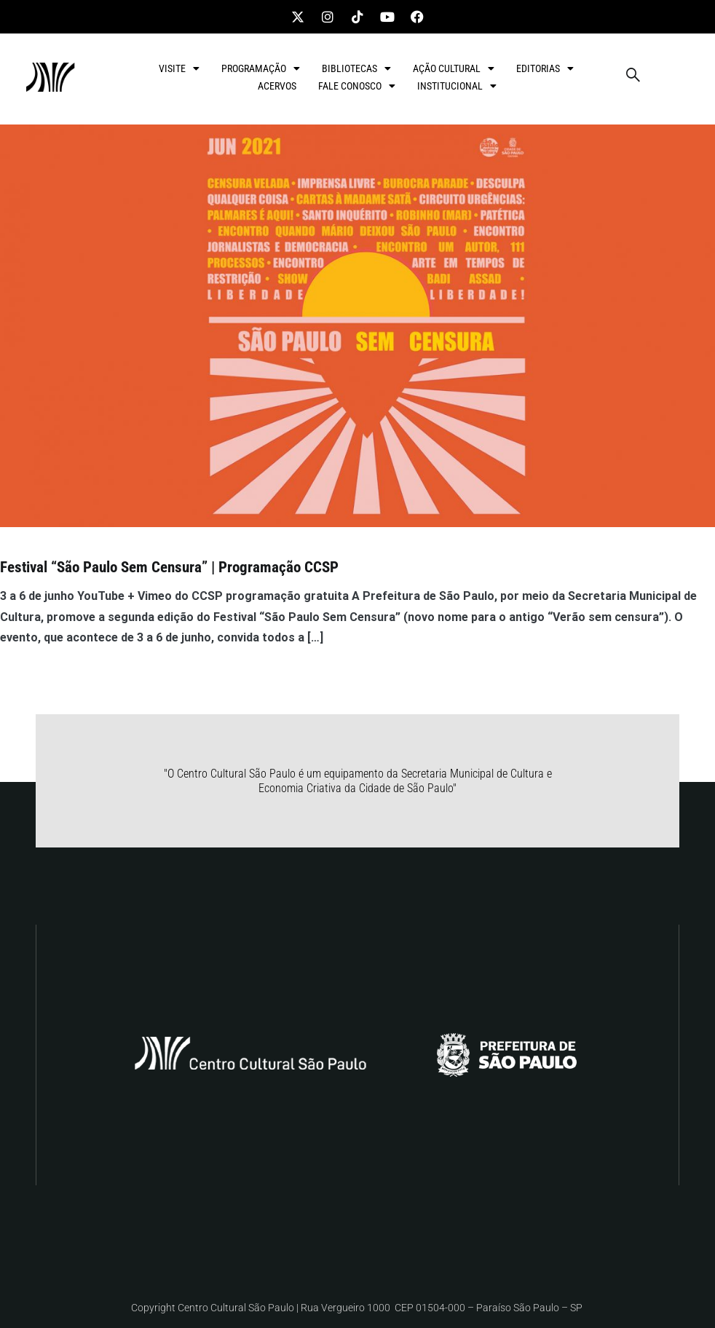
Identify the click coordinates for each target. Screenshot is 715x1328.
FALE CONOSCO (356, 86)
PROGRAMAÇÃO (260, 68)
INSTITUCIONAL (457, 86)
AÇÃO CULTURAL (453, 68)
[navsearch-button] (632, 77)
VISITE (179, 68)
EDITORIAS (545, 68)
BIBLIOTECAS (356, 68)
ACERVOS (277, 86)
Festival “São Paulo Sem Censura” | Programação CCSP (169, 567)
